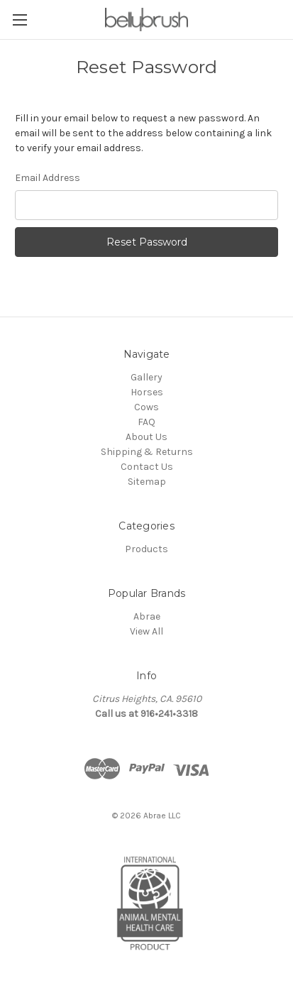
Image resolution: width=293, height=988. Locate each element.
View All (146, 631)
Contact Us (147, 467)
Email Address (47, 178)
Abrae (146, 616)
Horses (147, 392)
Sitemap (147, 482)
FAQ (146, 422)
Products (146, 549)
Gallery (146, 377)
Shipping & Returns (147, 452)
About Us (146, 437)
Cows (146, 407)
